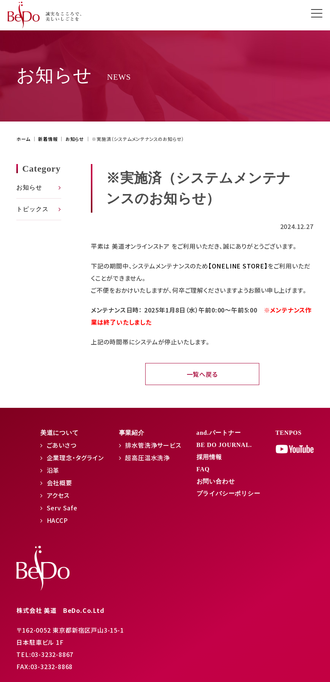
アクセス (58, 495)
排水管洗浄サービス (153, 445)
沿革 (53, 470)
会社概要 (59, 482)
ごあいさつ (61, 445)
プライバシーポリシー (228, 493)
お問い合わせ (216, 481)
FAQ (203, 469)
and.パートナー (219, 432)
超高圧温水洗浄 (147, 457)
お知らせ (29, 187)
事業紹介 (131, 432)
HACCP (57, 520)
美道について (59, 432)
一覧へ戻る (202, 374)
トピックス (32, 209)
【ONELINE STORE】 (238, 265)
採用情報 (209, 457)
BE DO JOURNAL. (224, 445)
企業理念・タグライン (75, 457)
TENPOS (289, 432)
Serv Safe (62, 507)
